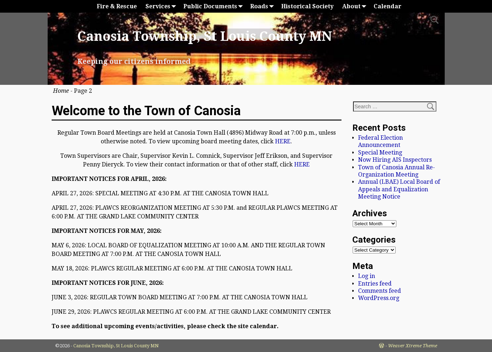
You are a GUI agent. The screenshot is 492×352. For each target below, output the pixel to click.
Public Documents (214, 6)
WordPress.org (378, 298)
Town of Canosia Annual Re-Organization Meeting (396, 171)
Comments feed (379, 290)
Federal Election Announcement (380, 141)
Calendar (387, 6)
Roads (263, 6)
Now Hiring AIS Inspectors (395, 159)
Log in (366, 276)
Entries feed (375, 283)
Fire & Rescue (117, 6)
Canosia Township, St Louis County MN (204, 36)
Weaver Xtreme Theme (412, 345)
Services (162, 6)
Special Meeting (380, 152)
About (355, 6)
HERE (283, 141)
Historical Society (307, 6)
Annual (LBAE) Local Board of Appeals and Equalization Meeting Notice (399, 189)
